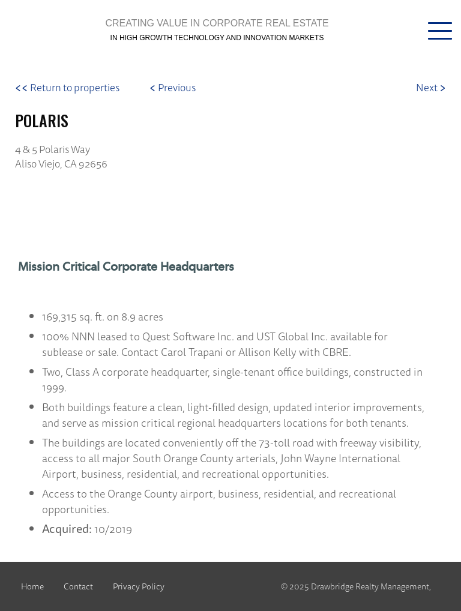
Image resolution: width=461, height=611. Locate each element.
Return (67, 87)
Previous (172, 87)
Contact (78, 586)
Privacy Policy (138, 586)
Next (431, 87)
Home (32, 586)
